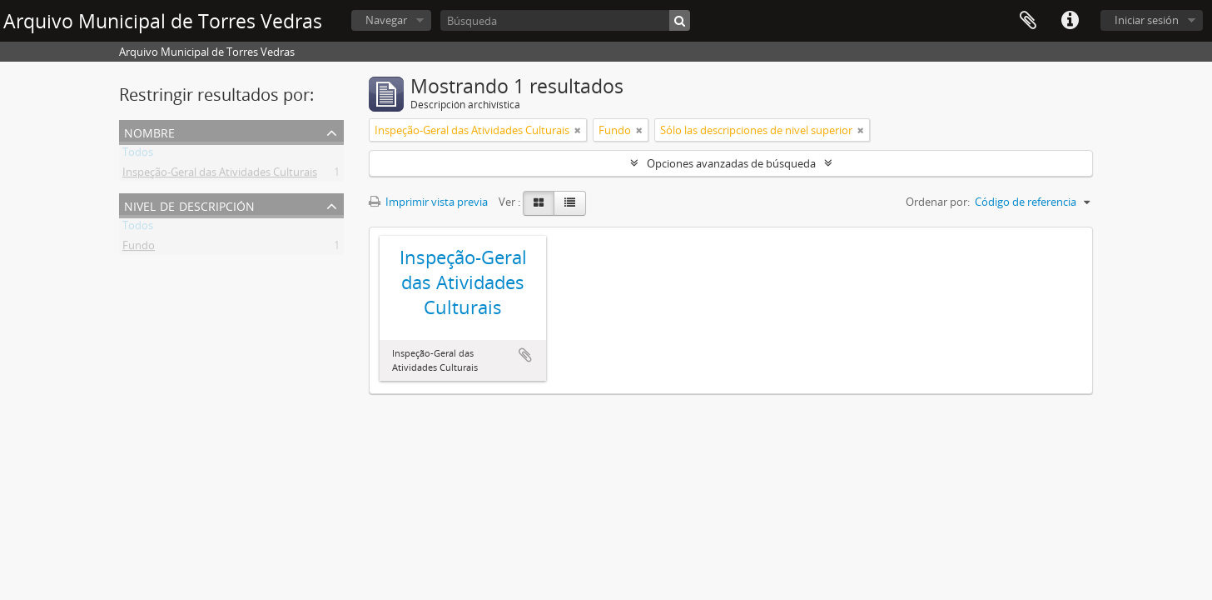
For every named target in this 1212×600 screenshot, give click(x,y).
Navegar (386, 20)
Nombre (149, 131)
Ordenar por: (938, 201)
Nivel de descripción (189, 204)
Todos (137, 155)
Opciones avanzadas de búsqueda (731, 163)
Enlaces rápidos (1069, 21)
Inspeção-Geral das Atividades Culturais (219, 175)
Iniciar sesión (1147, 20)
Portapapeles (1028, 21)
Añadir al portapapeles (525, 355)
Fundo (138, 248)
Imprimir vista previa (428, 201)
